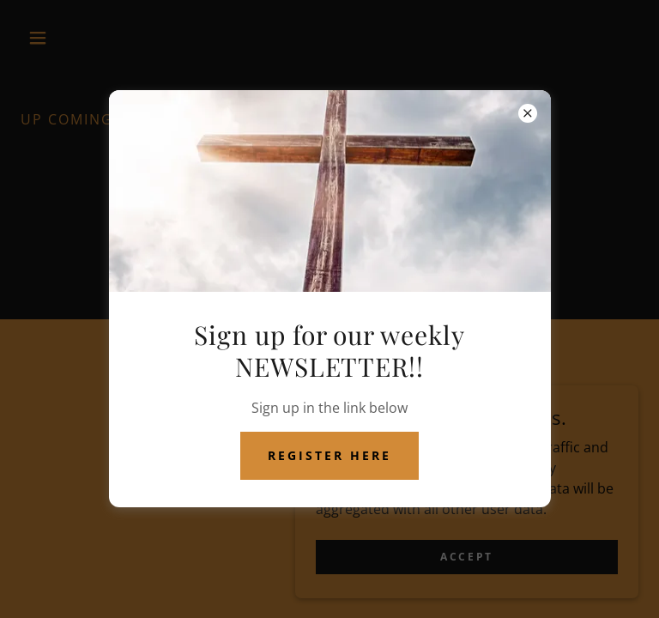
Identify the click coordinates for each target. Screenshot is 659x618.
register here (329, 455)
